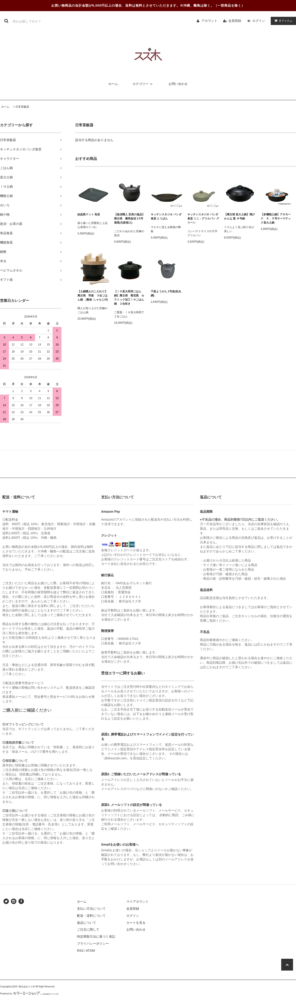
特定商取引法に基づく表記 (96, 936)
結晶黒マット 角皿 (88, 214)
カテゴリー (143, 84)
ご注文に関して (88, 929)
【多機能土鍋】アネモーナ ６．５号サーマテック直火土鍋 (277, 218)
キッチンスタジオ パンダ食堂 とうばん (166, 216)
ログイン (258, 20)
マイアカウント (137, 901)
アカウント (209, 20)
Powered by (29, 993)
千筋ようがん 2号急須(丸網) (166, 293)
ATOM (90, 950)
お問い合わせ (178, 84)
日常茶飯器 (22, 106)
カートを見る (135, 922)
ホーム (113, 84)
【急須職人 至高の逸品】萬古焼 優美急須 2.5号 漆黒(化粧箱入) (129, 218)
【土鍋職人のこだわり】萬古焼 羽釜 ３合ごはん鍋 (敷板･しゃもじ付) (92, 295)
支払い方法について (91, 908)
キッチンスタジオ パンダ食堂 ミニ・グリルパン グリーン (203, 218)
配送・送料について (91, 915)
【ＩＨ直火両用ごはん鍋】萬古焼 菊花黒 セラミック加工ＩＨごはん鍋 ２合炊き (129, 297)
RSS (80, 950)
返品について (86, 922)
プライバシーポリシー (93, 943)
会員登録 (234, 20)
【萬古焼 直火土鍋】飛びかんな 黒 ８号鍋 (239, 216)
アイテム (282, 20)
